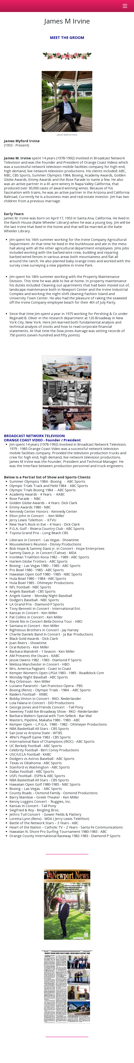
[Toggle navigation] (125, 6)
